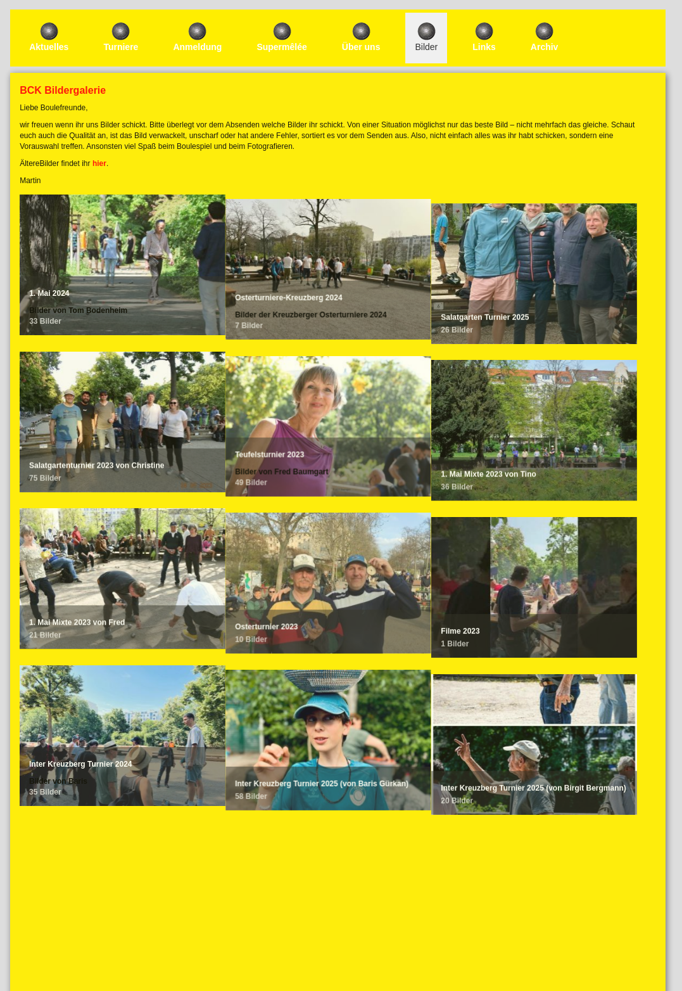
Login (337, 916)
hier (99, 163)
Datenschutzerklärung (337, 945)
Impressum (337, 934)
